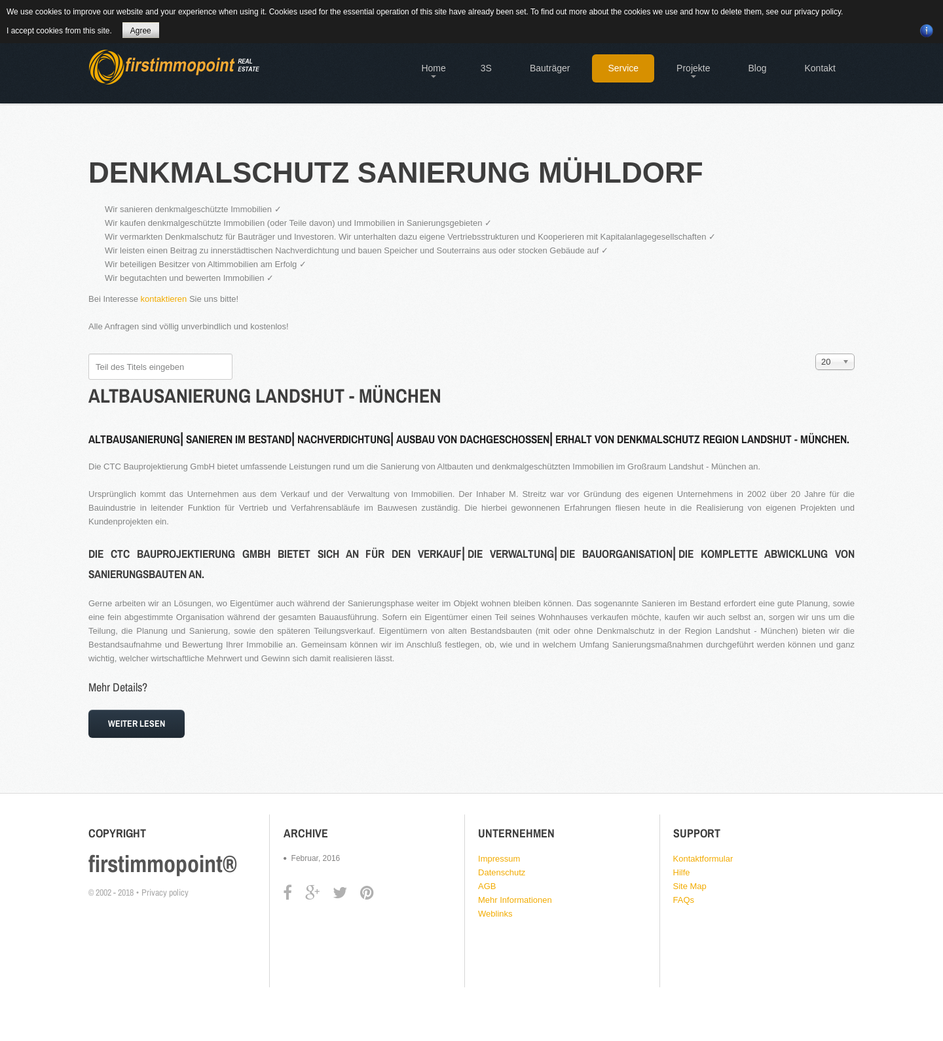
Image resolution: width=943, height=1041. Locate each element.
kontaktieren (164, 299)
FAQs (684, 900)
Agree (140, 30)
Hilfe (681, 872)
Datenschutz (501, 872)
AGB (487, 886)
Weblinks (495, 914)
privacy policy (817, 11)
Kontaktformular (703, 859)
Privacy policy (165, 892)
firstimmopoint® (162, 863)
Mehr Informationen (515, 900)
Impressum (499, 859)
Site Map (690, 886)
